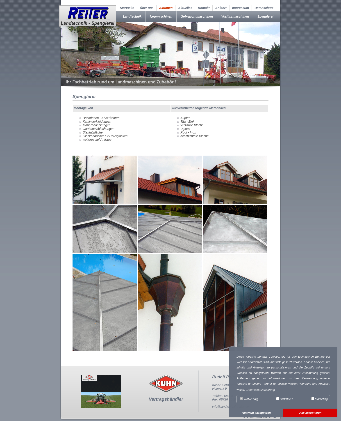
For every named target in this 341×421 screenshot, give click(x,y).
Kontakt (204, 8)
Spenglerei (265, 16)
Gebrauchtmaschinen (197, 16)
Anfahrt (221, 8)
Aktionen (166, 8)
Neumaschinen (161, 16)
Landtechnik (132, 16)
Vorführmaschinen (235, 16)
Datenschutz (264, 8)
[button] (256, 413)
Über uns (147, 8)
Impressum (240, 8)
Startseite (127, 8)
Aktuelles (185, 8)
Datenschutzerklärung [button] (260, 389)
